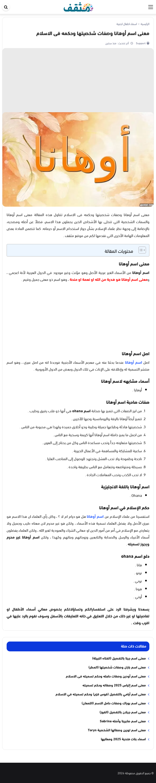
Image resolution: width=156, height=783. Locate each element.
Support (140, 43)
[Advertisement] (78, 80)
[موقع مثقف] (78, 6)
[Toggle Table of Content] (140, 250)
